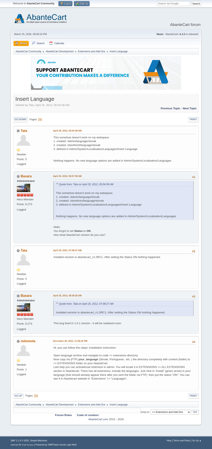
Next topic (190, 108)
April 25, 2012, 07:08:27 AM (67, 250)
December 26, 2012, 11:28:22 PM (70, 341)
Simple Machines (38, 440)
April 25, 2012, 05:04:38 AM (67, 130)
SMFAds (14, 445)
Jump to (144, 412)
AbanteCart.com (98, 419)
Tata (24, 131)
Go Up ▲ (196, 440)
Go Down (20, 119)
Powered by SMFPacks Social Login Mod (56, 444)
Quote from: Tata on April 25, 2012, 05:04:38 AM (86, 184)
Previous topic (170, 108)
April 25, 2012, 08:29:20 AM (67, 295)
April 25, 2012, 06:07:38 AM (67, 176)
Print (193, 119)
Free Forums (28, 445)
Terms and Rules (181, 440)
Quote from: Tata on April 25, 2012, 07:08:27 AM (86, 303)
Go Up (18, 396)
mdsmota (28, 341)
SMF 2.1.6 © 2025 (20, 440)
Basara (26, 176)
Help (169, 440)
